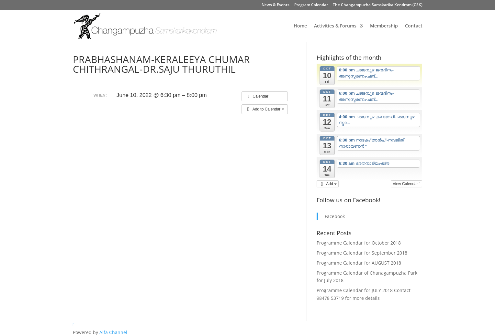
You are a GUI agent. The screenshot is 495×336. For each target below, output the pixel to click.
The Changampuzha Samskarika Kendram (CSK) (377, 5)
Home (300, 26)
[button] (264, 109)
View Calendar (407, 184)
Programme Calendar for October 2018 (359, 243)
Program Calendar (311, 5)
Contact (413, 26)
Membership (384, 26)
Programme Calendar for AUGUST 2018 (359, 263)
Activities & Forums (335, 26)
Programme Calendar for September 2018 (362, 253)
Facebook (335, 216)
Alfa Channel (113, 332)
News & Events (275, 5)
